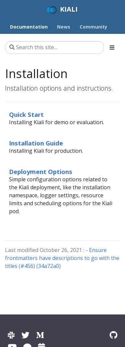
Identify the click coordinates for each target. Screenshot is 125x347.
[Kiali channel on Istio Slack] (11, 334)
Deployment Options (40, 171)
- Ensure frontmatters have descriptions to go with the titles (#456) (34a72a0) (62, 258)
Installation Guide (36, 143)
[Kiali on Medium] (40, 334)
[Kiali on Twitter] (25, 334)
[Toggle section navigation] (112, 47)
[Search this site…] (54, 47)
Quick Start (26, 114)
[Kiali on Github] (113, 334)
